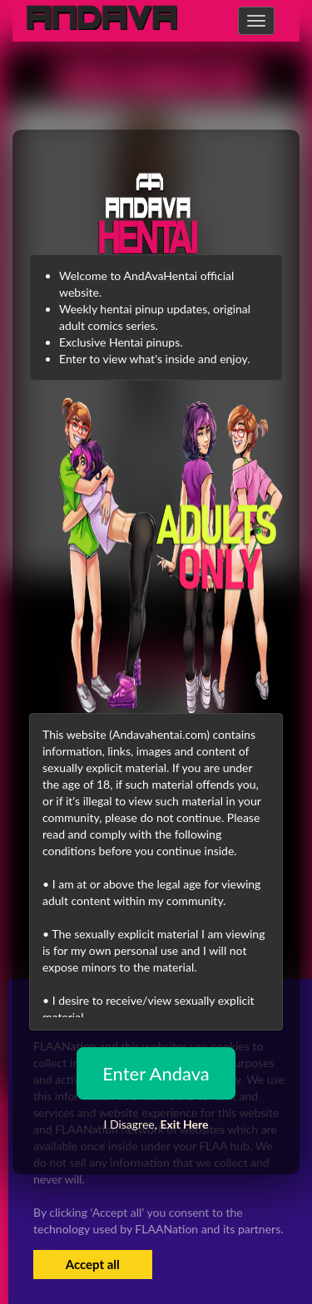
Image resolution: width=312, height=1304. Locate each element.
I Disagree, (155, 1124)
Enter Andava (156, 1073)
